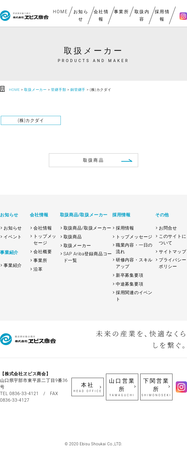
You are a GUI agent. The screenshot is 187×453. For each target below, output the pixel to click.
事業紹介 (13, 265)
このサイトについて (172, 239)
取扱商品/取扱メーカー (87, 228)
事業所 (121, 11)
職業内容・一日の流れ (134, 248)
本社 (87, 387)
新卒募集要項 (129, 275)
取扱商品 (93, 160)
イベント (13, 236)
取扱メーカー (77, 245)
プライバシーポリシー (172, 263)
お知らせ (80, 15)
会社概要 (42, 251)
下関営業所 (156, 387)
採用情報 (162, 15)
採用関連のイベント (134, 296)
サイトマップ (172, 251)
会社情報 (101, 15)
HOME (60, 11)
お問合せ (168, 228)
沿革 (38, 269)
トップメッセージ (44, 239)
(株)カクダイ (31, 120)
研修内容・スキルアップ (134, 263)
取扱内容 (141, 15)
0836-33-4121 (24, 393)
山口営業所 (122, 387)
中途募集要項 (129, 284)
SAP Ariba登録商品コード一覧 (88, 257)
